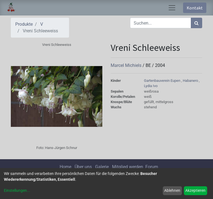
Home (65, 166)
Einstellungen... (17, 190)
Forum (151, 166)
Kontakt (195, 8)
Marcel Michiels (127, 65)
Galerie (102, 166)
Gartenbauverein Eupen (162, 80)
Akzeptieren (195, 190)
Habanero (191, 80)
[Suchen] (196, 23)
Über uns (83, 166)
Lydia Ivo (151, 86)
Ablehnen (172, 190)
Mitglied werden (128, 166)
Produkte (24, 24)
